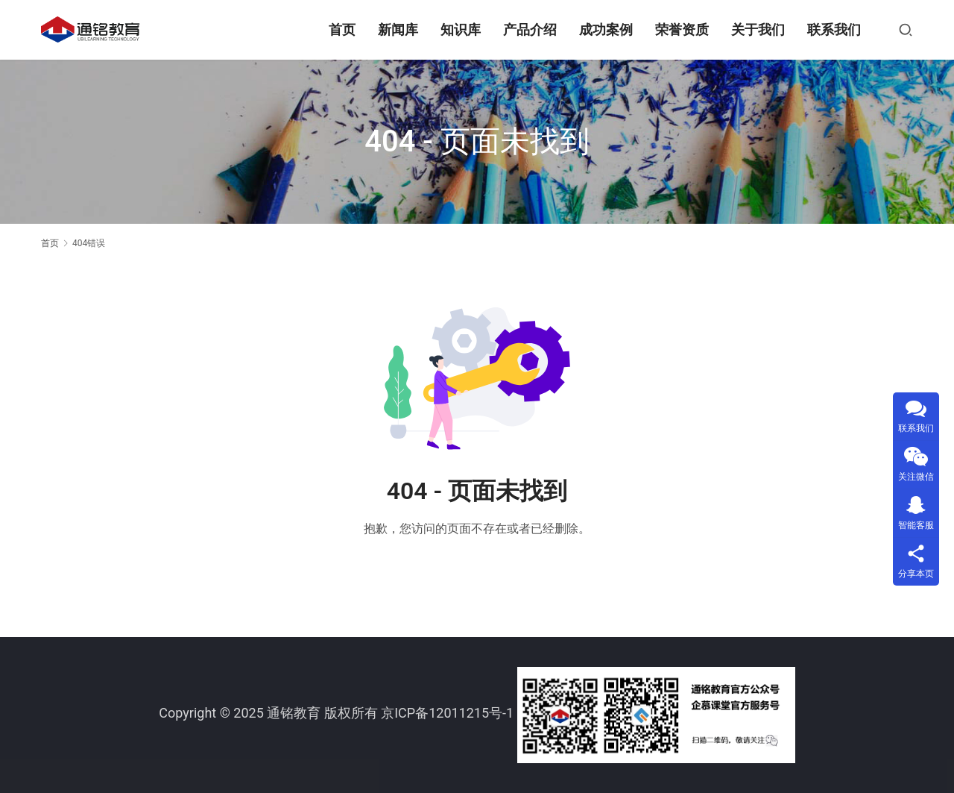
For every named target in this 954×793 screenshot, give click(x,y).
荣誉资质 (682, 29)
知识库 (460, 29)
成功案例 (606, 29)
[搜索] (905, 30)
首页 (342, 29)
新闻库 (398, 29)
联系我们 (834, 29)
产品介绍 (530, 29)
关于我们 (758, 29)
